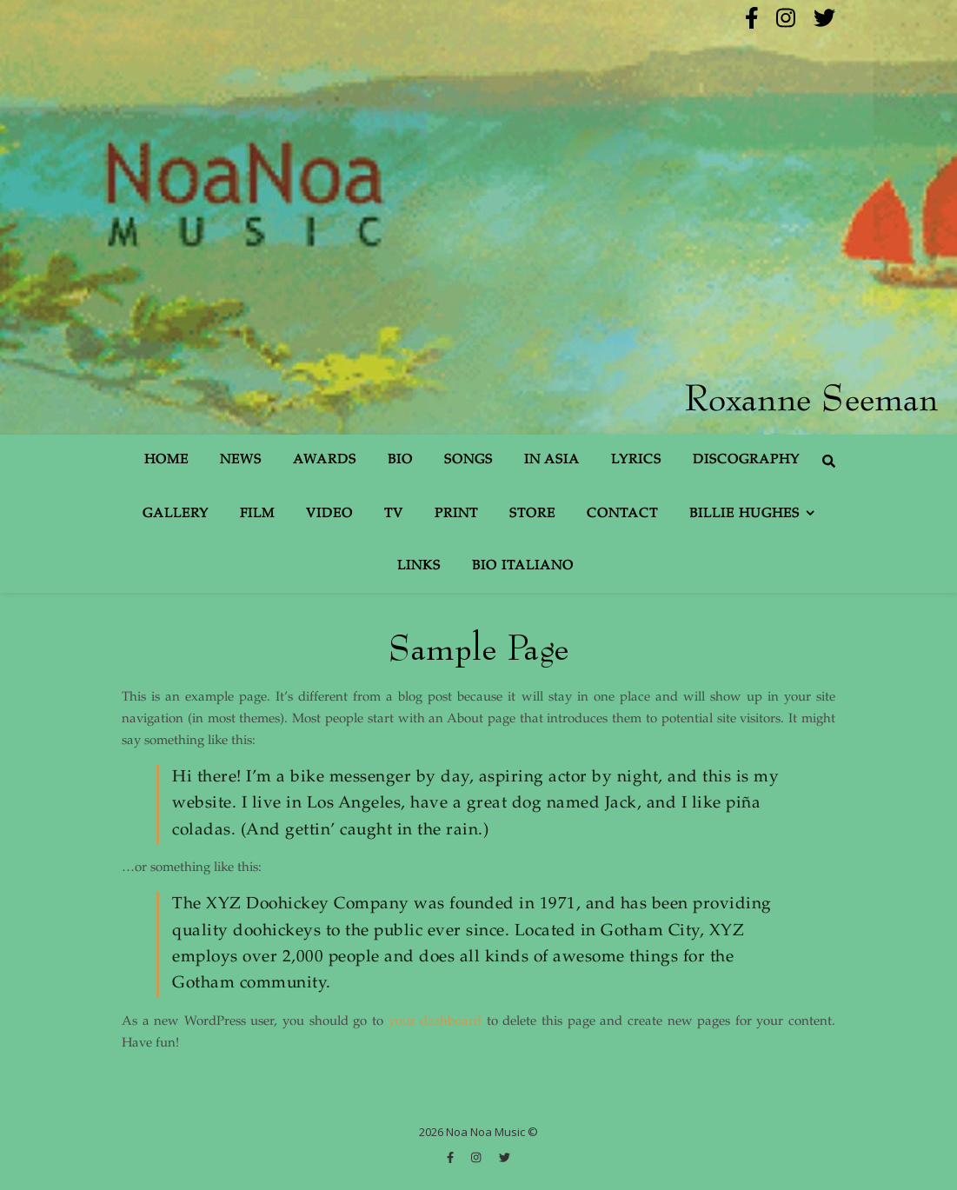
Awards (324, 460)
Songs (468, 460)
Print (456, 514)
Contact (622, 514)
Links (419, 566)
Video (329, 514)
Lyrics (636, 460)
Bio (400, 460)
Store (532, 514)
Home (166, 460)
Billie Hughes (744, 514)
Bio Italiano (523, 566)
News (241, 460)
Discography (746, 460)
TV (393, 514)
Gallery (176, 514)
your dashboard (435, 1021)
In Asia (552, 460)
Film (257, 514)
